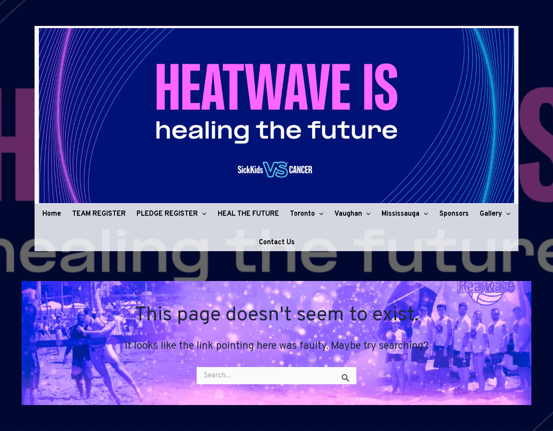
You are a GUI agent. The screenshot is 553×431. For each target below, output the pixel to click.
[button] (202, 212)
